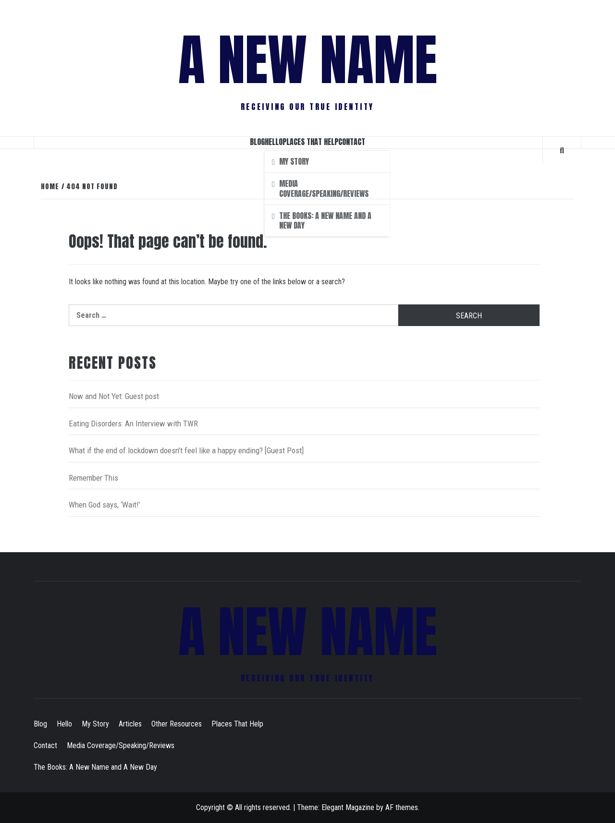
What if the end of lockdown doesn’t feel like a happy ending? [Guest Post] (186, 450)
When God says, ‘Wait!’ (104, 504)
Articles (130, 723)
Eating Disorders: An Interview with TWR (133, 423)
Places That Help (310, 141)
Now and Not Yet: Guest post (114, 396)
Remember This (93, 478)
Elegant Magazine (347, 807)
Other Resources (176, 723)
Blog (257, 141)
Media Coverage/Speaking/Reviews (120, 745)
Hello (274, 141)
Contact (351, 141)
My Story (95, 723)
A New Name (307, 60)
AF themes (401, 807)
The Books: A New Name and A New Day (95, 767)
